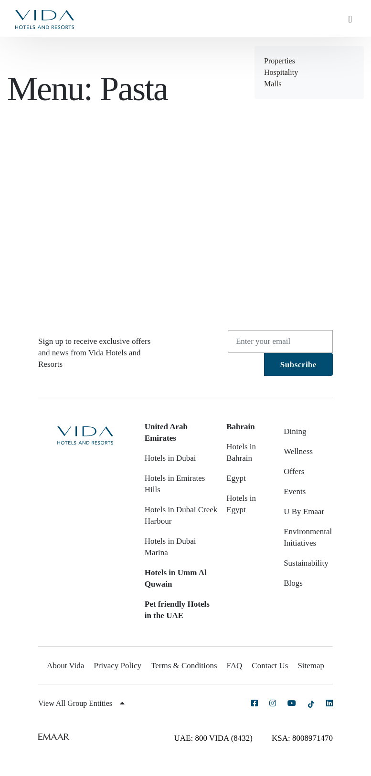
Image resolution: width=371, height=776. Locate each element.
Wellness (298, 451)
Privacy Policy (117, 665)
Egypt (236, 478)
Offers (294, 471)
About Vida (65, 665)
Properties (279, 61)
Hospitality (281, 72)
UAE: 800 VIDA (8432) (213, 738)
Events (295, 491)
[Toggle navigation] (354, 18)
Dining (295, 431)
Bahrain (240, 426)
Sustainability (306, 563)
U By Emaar (304, 511)
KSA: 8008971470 (302, 738)
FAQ (235, 665)
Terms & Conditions (184, 665)
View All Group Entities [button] (81, 703)
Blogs (293, 583)
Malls (272, 84)
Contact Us (270, 665)
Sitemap (310, 665)
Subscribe (298, 364)
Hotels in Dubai (170, 458)
